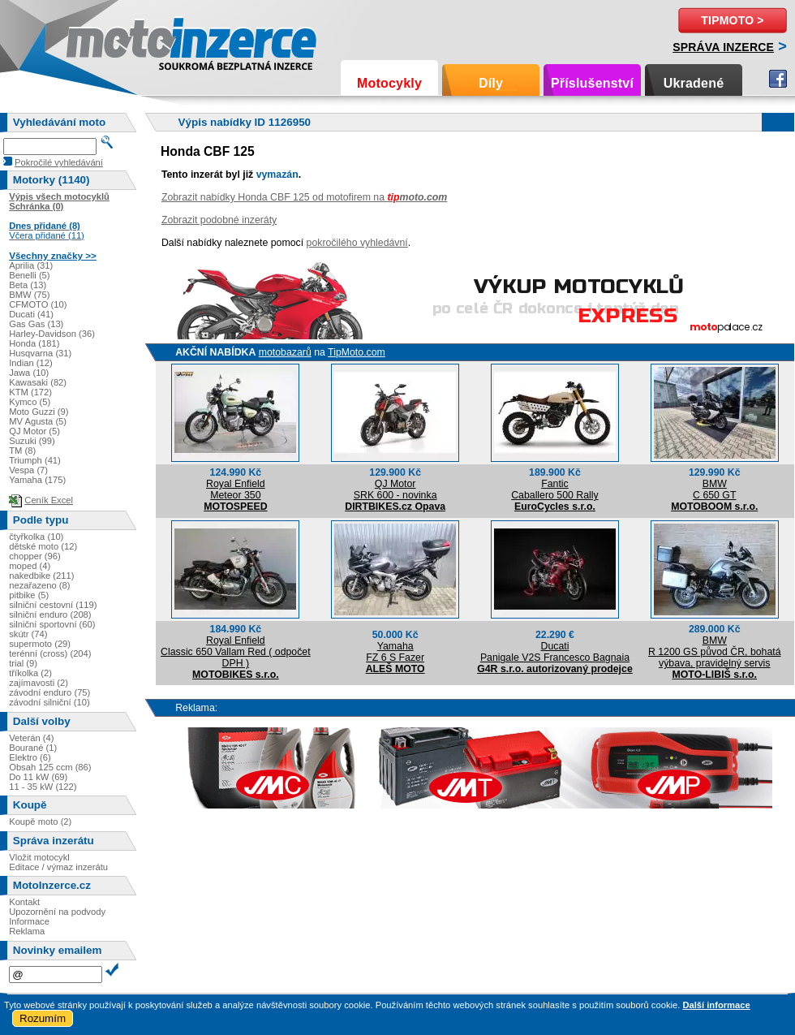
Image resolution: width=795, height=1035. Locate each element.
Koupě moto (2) (40, 821)
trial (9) (23, 663)
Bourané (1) (33, 748)
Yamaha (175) (37, 480)
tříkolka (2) (30, 673)
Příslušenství (592, 83)
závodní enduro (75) (49, 692)
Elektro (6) (30, 757)
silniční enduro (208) (50, 614)
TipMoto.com (356, 352)
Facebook (778, 79)
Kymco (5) (29, 402)
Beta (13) (27, 285)
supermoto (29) (40, 644)
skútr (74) (28, 634)
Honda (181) (34, 343)
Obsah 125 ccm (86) (50, 767)
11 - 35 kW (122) (42, 786)
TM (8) (22, 450)
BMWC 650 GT (714, 489)
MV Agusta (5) (38, 421)
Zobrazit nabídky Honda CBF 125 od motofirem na (304, 197)
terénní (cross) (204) (50, 653)
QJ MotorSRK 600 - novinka (395, 489)
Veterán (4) (31, 738)
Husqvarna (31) (40, 353)
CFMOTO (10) (38, 304)
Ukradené (694, 83)
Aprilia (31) (31, 265)
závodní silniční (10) (49, 702)
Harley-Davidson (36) (52, 334)
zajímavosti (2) (38, 683)
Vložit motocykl (39, 857)
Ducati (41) (31, 314)
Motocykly (389, 83)
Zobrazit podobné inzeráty (219, 220)
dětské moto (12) (43, 546)
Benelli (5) (29, 275)
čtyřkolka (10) (36, 536)
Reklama (27, 931)
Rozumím (42, 1018)
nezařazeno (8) (39, 585)
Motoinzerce (100, 40)
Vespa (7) (28, 470)
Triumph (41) (35, 460)
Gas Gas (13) (36, 324)
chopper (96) (34, 556)
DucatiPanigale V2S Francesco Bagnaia (555, 651)
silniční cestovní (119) (53, 605)
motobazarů (285, 352)
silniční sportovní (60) (52, 624)
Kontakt (24, 902)
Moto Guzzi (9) (38, 411)
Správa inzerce (723, 47)
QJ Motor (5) (34, 431)
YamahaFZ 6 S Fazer (395, 651)
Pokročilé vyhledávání (59, 162)
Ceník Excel (48, 500)
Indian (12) (31, 363)
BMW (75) (29, 295)
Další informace (716, 1005)
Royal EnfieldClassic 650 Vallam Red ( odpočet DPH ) (236, 652)
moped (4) (29, 566)
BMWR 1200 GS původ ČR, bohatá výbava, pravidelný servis (714, 652)
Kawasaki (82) (38, 382)
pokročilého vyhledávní (357, 242)
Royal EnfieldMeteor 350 (235, 489)
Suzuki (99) (32, 441)
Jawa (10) (29, 372)
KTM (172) (30, 392)
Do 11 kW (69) (38, 777)
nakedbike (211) (41, 575)
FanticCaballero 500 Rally (554, 489)
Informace (29, 921)
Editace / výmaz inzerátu (58, 867)
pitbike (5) (29, 595)
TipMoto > (732, 20)
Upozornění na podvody (57, 911)
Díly (491, 83)
